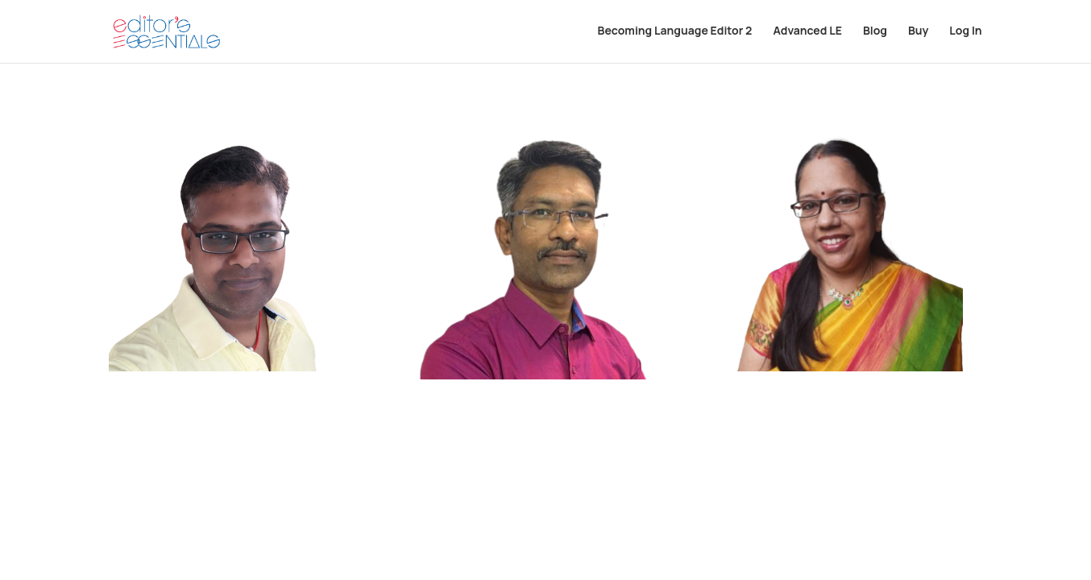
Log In (965, 33)
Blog (875, 33)
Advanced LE (807, 33)
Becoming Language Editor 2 (675, 33)
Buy (918, 33)
